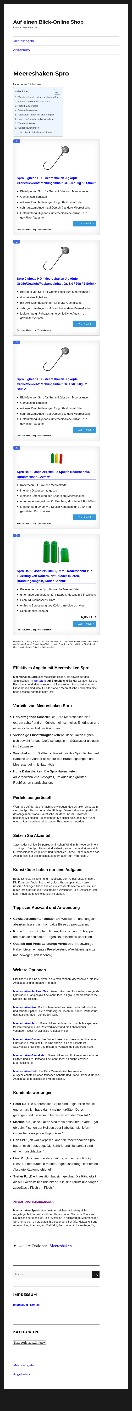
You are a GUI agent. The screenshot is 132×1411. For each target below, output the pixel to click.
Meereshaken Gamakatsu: (30, 1055)
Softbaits (40, 680)
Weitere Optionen (27, 123)
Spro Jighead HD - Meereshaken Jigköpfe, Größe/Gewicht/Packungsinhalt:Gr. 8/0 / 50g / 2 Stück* (56, 281)
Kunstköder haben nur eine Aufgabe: (36, 114)
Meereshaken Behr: (26, 1071)
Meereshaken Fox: (25, 1007)
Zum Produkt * (86, 223)
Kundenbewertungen (28, 128)
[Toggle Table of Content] (55, 92)
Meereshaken (61, 1245)
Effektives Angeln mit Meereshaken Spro (38, 97)
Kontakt (35, 1304)
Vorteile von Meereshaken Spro (34, 101)
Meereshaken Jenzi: (26, 1023)
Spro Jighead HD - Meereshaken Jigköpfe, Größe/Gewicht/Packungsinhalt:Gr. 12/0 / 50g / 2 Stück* (52, 384)
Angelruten (21, 50)
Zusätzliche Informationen (38, 132)
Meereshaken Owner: (27, 1039)
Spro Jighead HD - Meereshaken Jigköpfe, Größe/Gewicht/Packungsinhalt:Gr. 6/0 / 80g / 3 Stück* (56, 180)
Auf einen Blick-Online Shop (48, 22)
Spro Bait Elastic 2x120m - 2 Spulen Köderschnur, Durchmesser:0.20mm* (53, 474)
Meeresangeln (23, 41)
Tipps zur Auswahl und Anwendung (36, 119)
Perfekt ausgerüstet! (28, 106)
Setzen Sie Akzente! (28, 110)
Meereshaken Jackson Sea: (31, 991)
